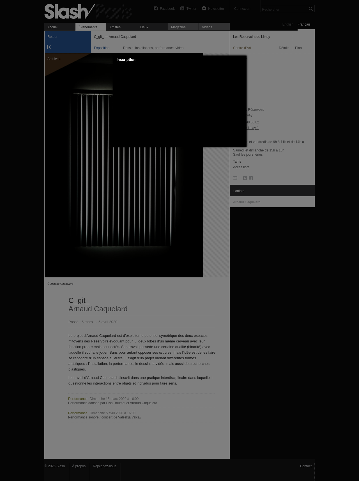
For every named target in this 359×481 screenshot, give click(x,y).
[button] (242, 59)
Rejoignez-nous (104, 466)
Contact (306, 466)
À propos (79, 466)
